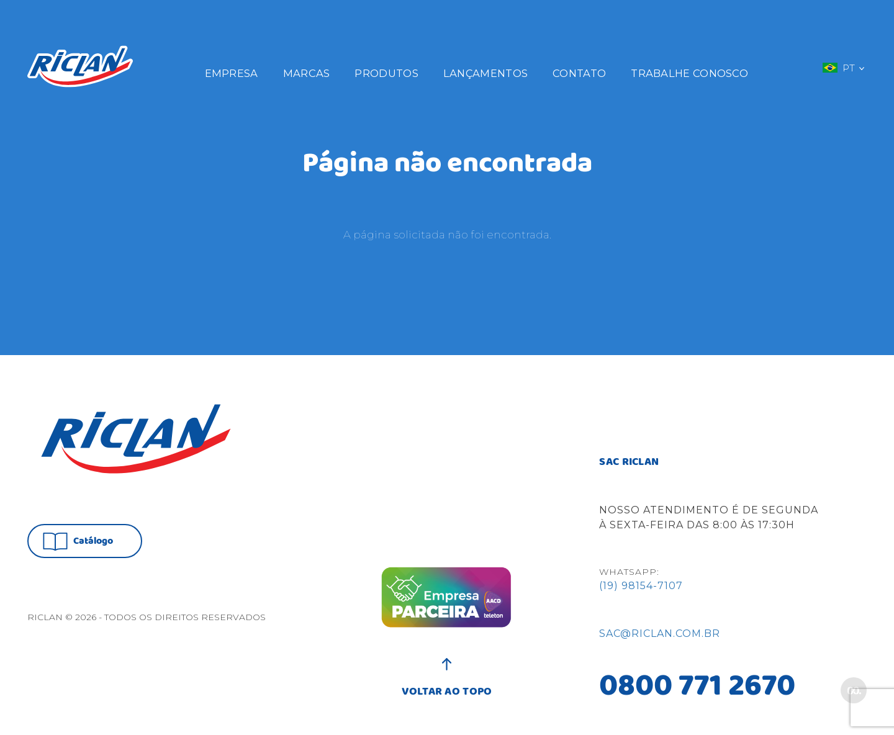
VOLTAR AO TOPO (447, 685)
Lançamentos (485, 73)
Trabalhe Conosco (689, 73)
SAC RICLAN (629, 462)
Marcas (306, 73)
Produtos (386, 73)
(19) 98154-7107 (641, 586)
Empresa (231, 73)
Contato (579, 73)
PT (843, 67)
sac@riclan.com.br (659, 633)
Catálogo (78, 542)
